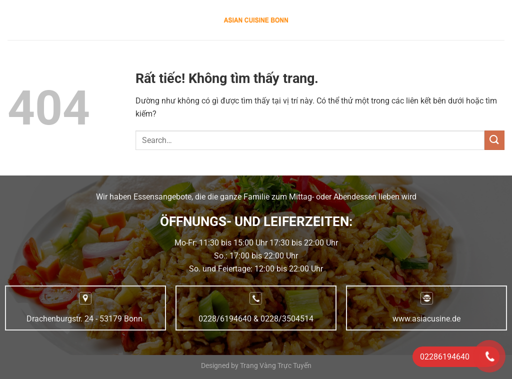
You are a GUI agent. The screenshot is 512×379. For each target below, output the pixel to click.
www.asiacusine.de (426, 319)
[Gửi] (494, 140)
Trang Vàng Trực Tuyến (276, 366)
